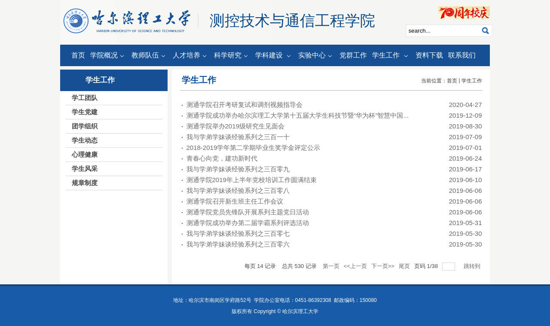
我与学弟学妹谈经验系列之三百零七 (238, 233)
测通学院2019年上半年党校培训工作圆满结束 (251, 179)
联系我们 (462, 55)
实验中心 (316, 56)
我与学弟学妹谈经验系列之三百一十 (238, 136)
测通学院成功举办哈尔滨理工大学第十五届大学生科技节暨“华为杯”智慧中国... (297, 115)
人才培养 (191, 56)
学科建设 (274, 56)
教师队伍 (149, 56)
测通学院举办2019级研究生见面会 (235, 126)
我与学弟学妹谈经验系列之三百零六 (238, 244)
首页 (78, 55)
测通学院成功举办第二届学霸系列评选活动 (247, 222)
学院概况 (108, 56)
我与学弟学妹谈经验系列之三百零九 (238, 169)
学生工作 (391, 56)
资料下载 (429, 55)
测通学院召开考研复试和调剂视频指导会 (244, 104)
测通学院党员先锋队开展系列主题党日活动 (247, 212)
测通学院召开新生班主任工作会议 (234, 201)
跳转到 (473, 266)
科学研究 (232, 56)
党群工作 (353, 55)
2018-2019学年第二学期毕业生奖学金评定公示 (253, 147)
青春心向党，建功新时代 (221, 158)
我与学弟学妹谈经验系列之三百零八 (238, 190)
